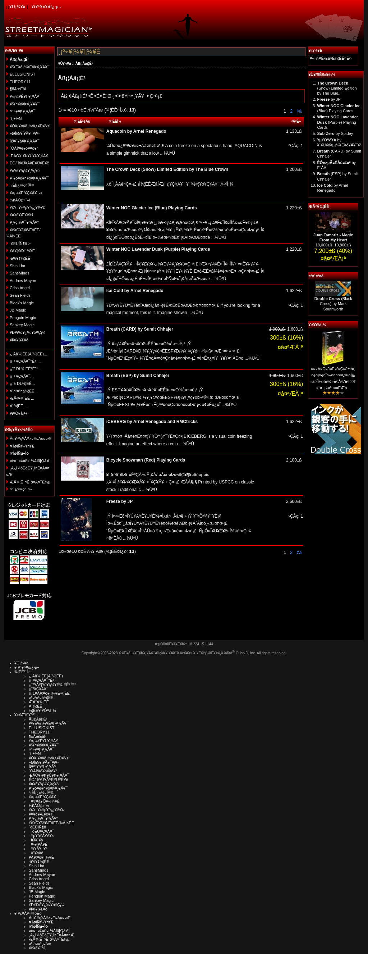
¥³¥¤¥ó (36, 853)
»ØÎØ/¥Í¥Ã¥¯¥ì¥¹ (25, 133)
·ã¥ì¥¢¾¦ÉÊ (20, 258)
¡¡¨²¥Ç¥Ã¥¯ (38, 689)
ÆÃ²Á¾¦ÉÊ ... (22, 398)
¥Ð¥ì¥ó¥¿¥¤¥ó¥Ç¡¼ (28, 332)
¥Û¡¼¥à (17, 7)
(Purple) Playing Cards (337, 122)
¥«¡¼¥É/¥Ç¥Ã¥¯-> (26, 193)
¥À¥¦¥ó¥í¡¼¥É (22, 251)
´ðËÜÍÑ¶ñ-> (20, 243)
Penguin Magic (23, 317)
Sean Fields (20, 295)
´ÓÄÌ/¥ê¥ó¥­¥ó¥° (24, 148)
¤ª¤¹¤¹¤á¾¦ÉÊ (41, 697)
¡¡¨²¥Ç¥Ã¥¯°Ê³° (42, 680)
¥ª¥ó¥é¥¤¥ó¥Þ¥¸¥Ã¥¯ (29, 178)
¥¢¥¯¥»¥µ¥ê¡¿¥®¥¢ (27, 207)
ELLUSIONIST (23, 74)
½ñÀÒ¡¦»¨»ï (20, 200)
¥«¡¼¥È (315, 50)
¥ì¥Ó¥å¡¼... (20, 413)
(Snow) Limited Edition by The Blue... (337, 88)
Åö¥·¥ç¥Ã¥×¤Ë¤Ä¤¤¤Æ (31, 438)
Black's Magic (22, 303)
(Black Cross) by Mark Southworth (333, 303)
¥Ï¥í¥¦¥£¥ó (19, 340)
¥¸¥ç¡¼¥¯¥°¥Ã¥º (24, 222)
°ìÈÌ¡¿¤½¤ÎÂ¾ (22, 185)
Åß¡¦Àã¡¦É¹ (84, 63)
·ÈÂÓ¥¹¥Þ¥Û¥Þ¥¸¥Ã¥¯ (30, 156)
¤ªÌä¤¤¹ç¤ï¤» (21, 489)
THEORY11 (20, 82)
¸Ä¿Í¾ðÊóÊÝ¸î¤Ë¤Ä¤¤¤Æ (51, 935)
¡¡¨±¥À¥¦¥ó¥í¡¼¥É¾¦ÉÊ (49, 693)
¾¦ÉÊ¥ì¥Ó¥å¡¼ (42, 710)
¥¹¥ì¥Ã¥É (38, 844)
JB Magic (18, 310)
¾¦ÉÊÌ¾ (115, 121)
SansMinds (19, 273)
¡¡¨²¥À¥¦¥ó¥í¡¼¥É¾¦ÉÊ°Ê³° (52, 684)
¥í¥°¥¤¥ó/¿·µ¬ (46, 7)
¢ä (299, 111)
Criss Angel (20, 288)
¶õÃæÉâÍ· (18, 89)
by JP (329, 99)
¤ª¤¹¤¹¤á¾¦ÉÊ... (24, 391)
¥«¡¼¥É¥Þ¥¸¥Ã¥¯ (25, 96)
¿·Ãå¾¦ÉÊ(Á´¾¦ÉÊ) (46, 676)
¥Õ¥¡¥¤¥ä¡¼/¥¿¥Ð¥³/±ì (30, 126)
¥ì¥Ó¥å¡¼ (317, 325)
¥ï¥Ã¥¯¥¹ (38, 848)
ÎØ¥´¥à (36, 840)
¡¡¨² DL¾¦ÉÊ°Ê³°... (25, 369)
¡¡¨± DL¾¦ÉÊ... (22, 383)
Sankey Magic (22, 325)
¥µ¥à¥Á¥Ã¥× (41, 835)
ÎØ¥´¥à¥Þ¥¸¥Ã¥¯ (25, 141)
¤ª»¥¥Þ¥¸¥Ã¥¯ (22, 111)
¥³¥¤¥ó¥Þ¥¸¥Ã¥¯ (25, 104)
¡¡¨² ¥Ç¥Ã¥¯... (22, 376)
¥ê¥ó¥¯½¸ (38, 948)
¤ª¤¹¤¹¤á (315, 276)
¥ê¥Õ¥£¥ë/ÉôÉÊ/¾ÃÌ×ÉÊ (51, 823)
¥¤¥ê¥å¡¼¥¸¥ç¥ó (25, 170)
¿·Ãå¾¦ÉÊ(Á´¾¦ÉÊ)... (28, 354)
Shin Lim (17, 266)
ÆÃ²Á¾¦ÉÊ (318, 206)
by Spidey (335, 133)
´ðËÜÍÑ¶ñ (37, 827)
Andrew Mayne (23, 280)
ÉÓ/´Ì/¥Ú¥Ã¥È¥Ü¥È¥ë (29, 163)
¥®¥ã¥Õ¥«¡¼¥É (44, 801)
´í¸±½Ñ (16, 119)
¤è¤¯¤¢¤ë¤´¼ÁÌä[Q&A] (30, 461)
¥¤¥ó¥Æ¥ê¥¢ (21, 215)
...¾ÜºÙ (167, 153)
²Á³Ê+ (296, 121)
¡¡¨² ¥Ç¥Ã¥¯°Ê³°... (25, 361)
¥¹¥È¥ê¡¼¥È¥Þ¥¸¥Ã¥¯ (30, 67)
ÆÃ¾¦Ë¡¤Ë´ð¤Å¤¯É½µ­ (30, 482)
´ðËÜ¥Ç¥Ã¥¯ (41, 831)
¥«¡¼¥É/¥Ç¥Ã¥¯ (43, 797)
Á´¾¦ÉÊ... (18, 406)
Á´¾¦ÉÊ (35, 706)
